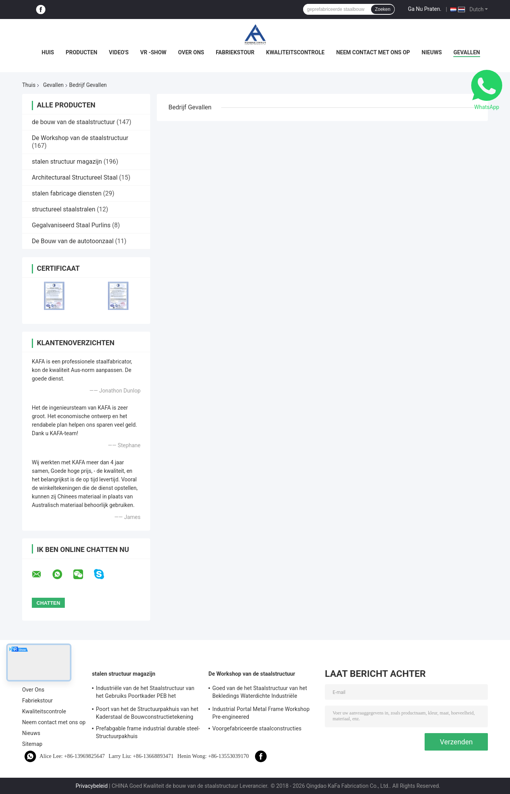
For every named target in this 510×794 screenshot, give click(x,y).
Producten (81, 52)
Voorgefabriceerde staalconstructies (257, 728)
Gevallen (466, 52)
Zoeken (382, 9)
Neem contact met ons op (373, 52)
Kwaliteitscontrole (295, 52)
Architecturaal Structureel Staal (75, 177)
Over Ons (191, 52)
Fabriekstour (235, 52)
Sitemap (32, 744)
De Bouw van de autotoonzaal (73, 241)
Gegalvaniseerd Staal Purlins (71, 225)
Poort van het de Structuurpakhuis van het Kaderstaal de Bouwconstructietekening (147, 713)
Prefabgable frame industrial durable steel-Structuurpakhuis (148, 732)
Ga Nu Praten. (424, 9)
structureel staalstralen (63, 209)
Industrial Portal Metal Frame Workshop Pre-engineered (261, 713)
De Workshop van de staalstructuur (80, 138)
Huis (48, 52)
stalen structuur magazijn (67, 161)
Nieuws (432, 52)
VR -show (153, 52)
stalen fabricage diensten (67, 193)
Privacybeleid (92, 786)
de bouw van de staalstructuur (73, 122)
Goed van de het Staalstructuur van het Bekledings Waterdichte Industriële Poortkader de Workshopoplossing (259, 693)
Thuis (28, 85)
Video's (119, 52)
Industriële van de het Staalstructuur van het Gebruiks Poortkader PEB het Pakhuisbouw (145, 693)
